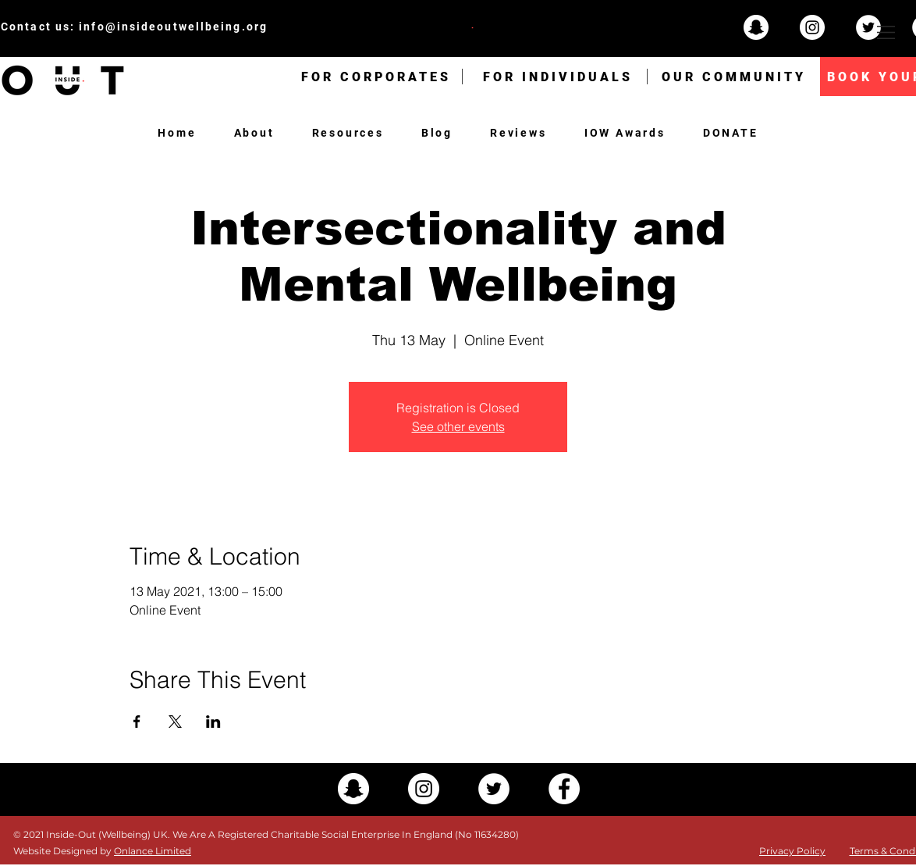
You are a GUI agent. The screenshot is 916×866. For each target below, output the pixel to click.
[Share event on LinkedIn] (213, 721)
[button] (886, 32)
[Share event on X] (175, 721)
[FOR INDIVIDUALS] (558, 76)
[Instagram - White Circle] (812, 27)
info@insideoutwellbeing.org (173, 26)
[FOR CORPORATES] (376, 76)
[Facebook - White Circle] (564, 788)
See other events (458, 426)
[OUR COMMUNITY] (734, 76)
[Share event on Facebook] (137, 721)
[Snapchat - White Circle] (756, 27)
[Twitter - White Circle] (868, 27)
